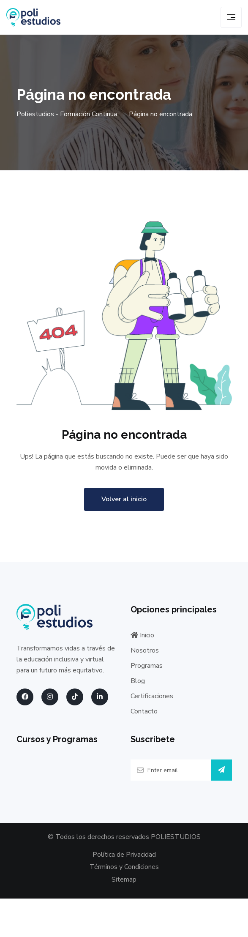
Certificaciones (152, 696)
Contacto (144, 711)
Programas (147, 665)
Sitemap (124, 879)
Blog (138, 681)
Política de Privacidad (124, 854)
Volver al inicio (124, 499)
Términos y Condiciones (124, 866)
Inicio (142, 635)
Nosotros (145, 650)
